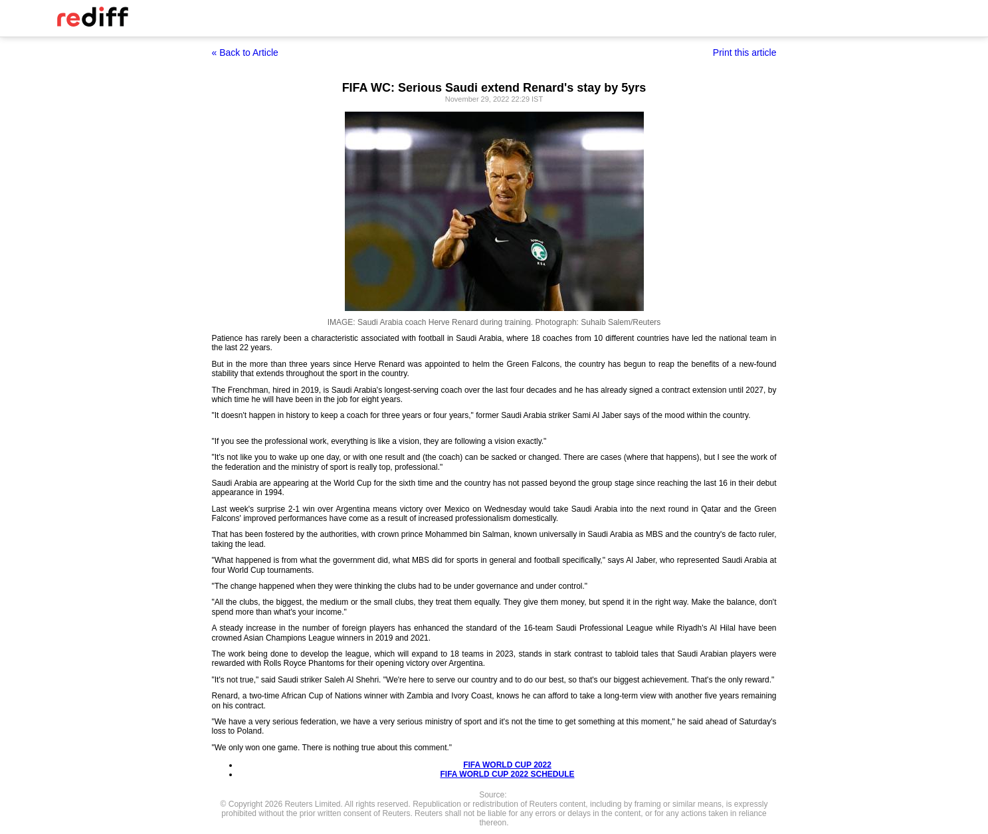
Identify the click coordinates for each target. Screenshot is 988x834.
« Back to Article (245, 52)
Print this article (745, 52)
